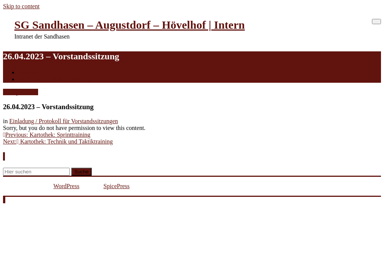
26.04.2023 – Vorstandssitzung (55, 79)
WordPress (66, 186)
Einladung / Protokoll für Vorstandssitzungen (63, 121)
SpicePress (116, 186)
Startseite (29, 72)
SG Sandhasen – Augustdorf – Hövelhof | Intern (129, 25)
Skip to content (21, 6)
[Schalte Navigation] (376, 21)
